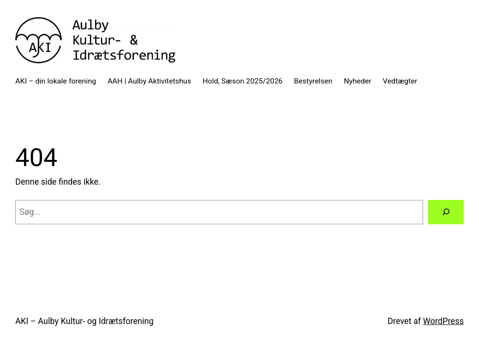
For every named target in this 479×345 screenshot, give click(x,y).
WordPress (443, 321)
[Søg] (446, 212)
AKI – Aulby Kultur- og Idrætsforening (84, 321)
